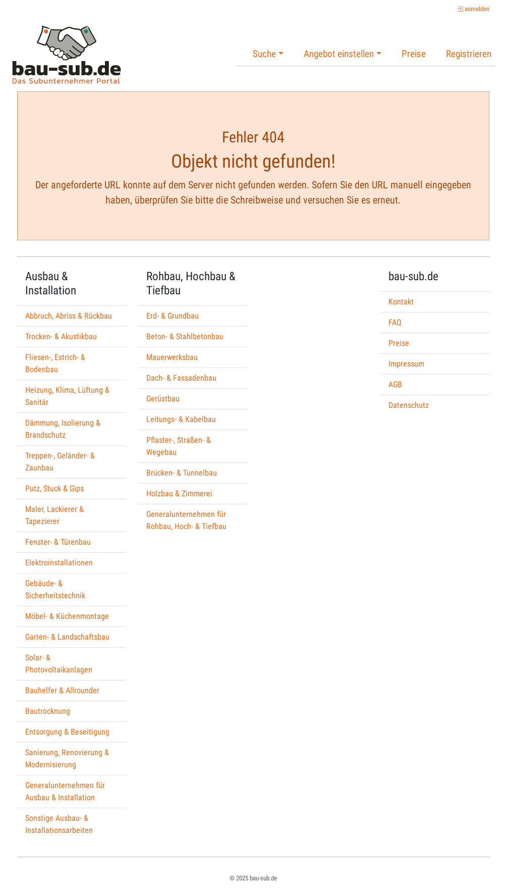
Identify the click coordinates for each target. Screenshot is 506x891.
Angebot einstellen (339, 54)
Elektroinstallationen (59, 562)
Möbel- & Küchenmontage (67, 616)
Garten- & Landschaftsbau (67, 637)
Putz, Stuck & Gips (54, 488)
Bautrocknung (47, 711)
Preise (414, 54)
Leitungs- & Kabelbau (181, 419)
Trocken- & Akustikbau (61, 336)
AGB (395, 384)
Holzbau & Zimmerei (179, 493)
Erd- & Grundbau (172, 316)
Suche (264, 54)
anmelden (473, 9)
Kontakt (401, 301)
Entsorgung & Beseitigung (67, 732)
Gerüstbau (163, 398)
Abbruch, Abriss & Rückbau (68, 316)
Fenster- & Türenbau (58, 542)
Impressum (406, 364)
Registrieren (468, 54)
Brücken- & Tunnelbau (181, 473)
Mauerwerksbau (172, 357)
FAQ (395, 322)
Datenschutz (408, 405)
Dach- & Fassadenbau (181, 378)
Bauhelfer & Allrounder (62, 690)
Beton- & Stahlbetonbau (184, 336)
